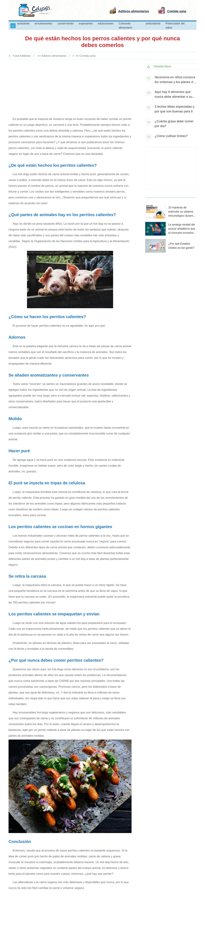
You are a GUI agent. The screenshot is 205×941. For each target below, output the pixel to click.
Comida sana (87, 55)
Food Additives (22, 55)
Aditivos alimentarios (53, 55)
